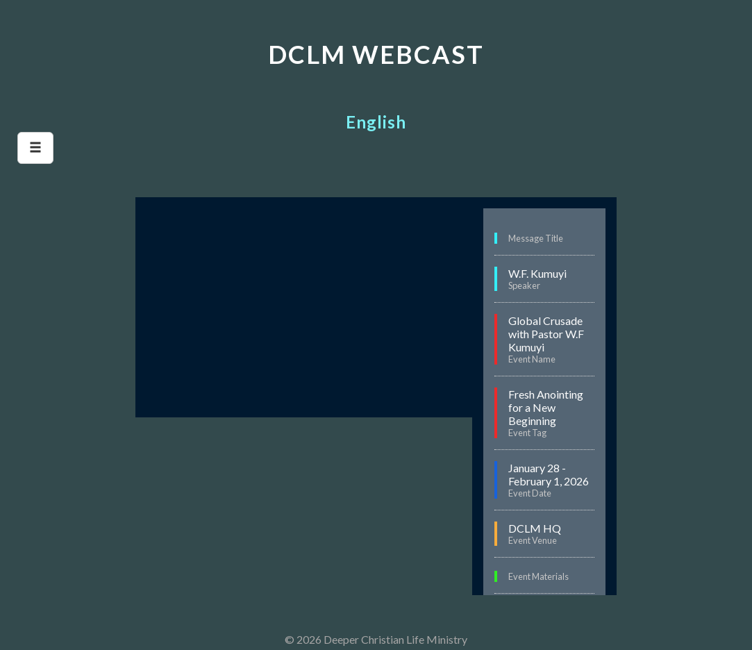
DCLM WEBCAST (376, 54)
